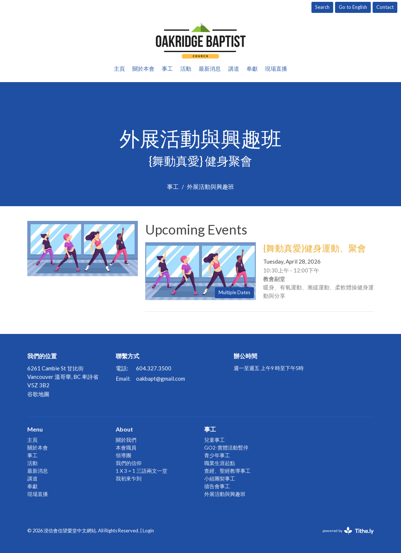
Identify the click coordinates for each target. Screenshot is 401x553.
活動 (185, 68)
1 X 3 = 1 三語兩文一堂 (141, 471)
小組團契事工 (219, 478)
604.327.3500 (153, 368)
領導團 (123, 455)
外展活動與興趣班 (224, 494)
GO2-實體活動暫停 (226, 447)
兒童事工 (214, 440)
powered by (348, 531)
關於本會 (143, 68)
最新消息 (210, 68)
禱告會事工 (217, 486)
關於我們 (126, 440)
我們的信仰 (129, 463)
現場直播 (276, 68)
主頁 (119, 68)
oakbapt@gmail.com (160, 378)
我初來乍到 (129, 478)
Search (322, 7)
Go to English (353, 7)
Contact (385, 7)
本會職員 (126, 447)
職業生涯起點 (219, 463)
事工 (167, 68)
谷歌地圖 (38, 394)
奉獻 (252, 68)
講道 (233, 68)
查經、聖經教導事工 (227, 471)
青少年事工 (217, 455)
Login (148, 530)
